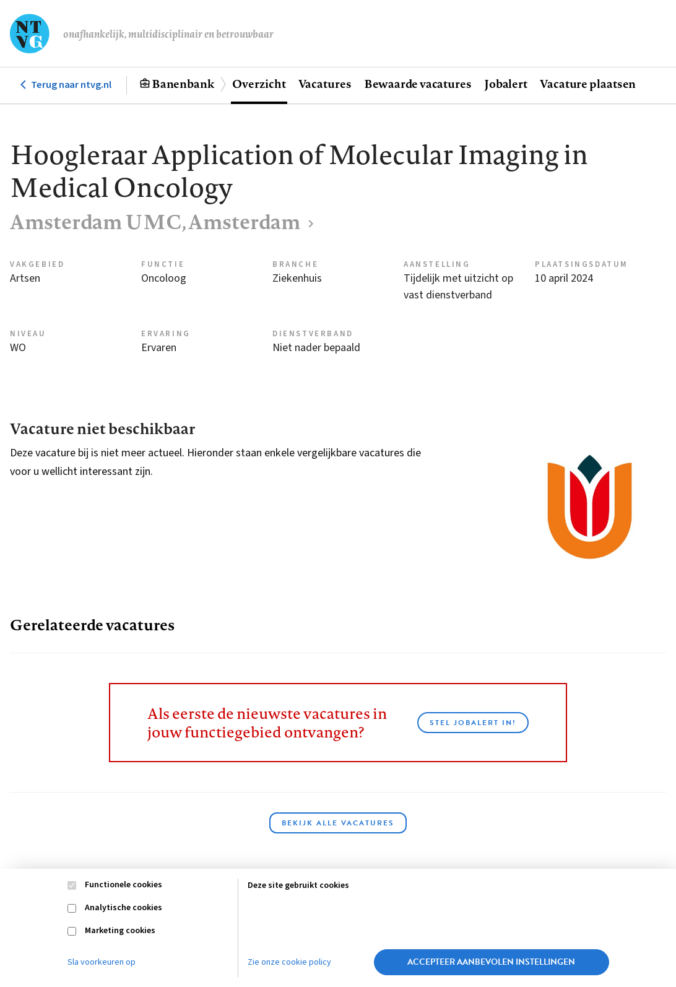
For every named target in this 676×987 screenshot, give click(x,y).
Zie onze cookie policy (289, 962)
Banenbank (183, 84)
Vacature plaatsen (588, 84)
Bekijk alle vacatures (338, 822)
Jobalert (505, 84)
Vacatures (325, 84)
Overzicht (258, 84)
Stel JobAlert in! (473, 722)
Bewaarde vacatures (418, 84)
